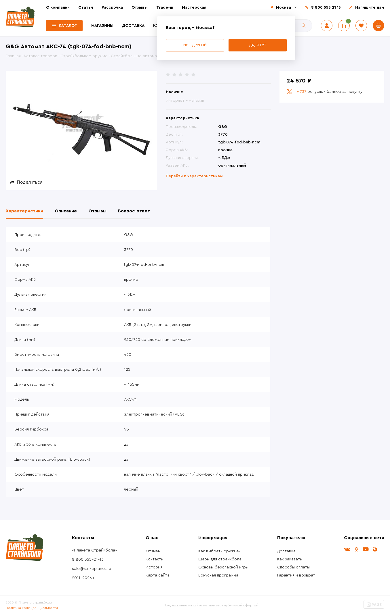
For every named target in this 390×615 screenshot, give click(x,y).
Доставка (133, 26)
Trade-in (164, 7)
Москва (283, 7)
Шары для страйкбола (219, 559)
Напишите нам (369, 7)
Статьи (85, 7)
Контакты (154, 559)
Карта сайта (158, 575)
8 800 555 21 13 (326, 7)
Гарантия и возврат (296, 575)
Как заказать (289, 559)
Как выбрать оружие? (219, 551)
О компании (58, 7)
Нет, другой (195, 45)
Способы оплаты (293, 567)
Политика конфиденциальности (32, 608)
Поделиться (29, 182)
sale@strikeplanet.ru (91, 569)
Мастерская (194, 7)
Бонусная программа (218, 575)
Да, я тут (257, 45)
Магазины (102, 26)
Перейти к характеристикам (194, 176)
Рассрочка (112, 7)
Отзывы (140, 7)
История (154, 567)
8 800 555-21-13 (88, 560)
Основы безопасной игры (223, 567)
